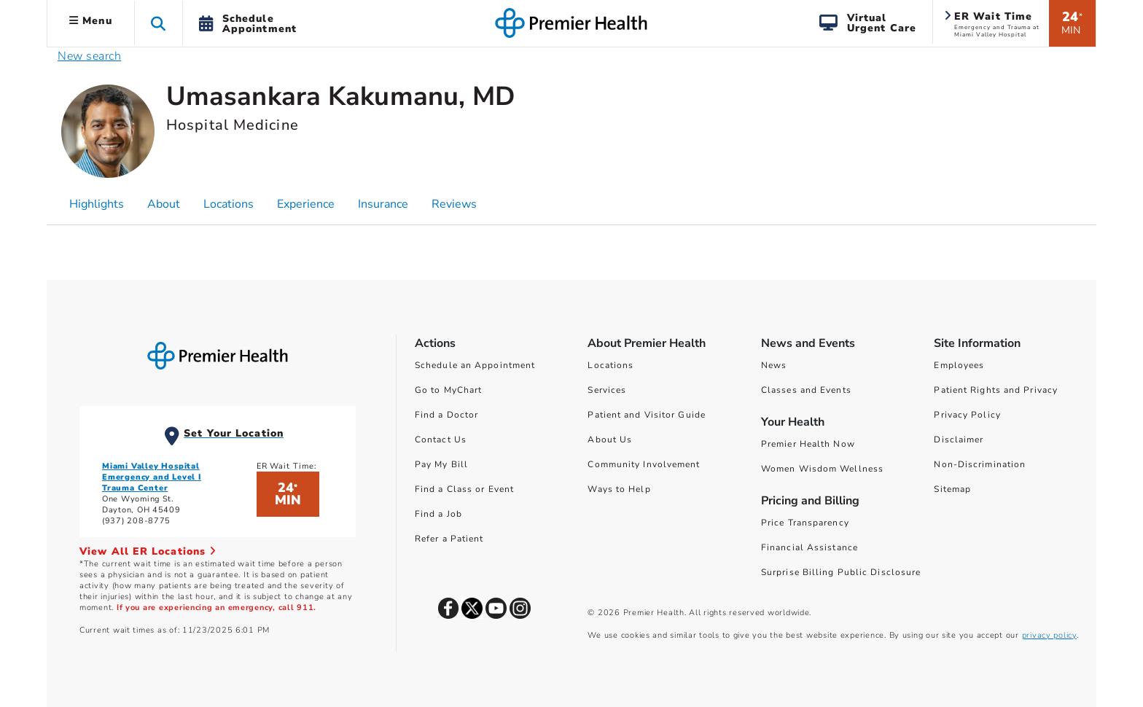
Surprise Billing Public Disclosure (841, 572)
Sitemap (952, 489)
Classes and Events (806, 390)
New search (89, 56)
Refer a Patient (449, 538)
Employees (959, 365)
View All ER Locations (147, 551)
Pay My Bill (441, 464)
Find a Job (438, 514)
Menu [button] (90, 21)
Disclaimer (958, 439)
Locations (610, 365)
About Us (610, 439)
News (774, 365)
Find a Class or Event (464, 489)
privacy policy (1049, 635)
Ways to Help (619, 489)
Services (607, 390)
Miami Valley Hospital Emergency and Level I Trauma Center (151, 477)
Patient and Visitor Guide (647, 415)
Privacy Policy (967, 415)
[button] (158, 23)
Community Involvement (644, 464)
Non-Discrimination (980, 464)
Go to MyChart (448, 390)
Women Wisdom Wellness (822, 468)
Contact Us (441, 439)
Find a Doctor (446, 415)
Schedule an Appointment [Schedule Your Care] (475, 365)
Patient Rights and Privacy (996, 390)
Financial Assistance (809, 547)
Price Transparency (805, 522)
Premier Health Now (808, 444)
